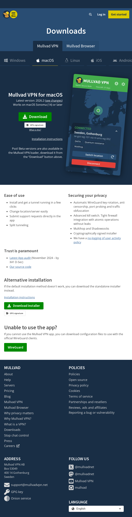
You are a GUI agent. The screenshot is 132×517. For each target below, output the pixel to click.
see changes (54, 100)
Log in (101, 14)
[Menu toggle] (14, 14)
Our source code (20, 267)
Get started (118, 14)
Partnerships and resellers (88, 402)
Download (35, 116)
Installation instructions (47, 139)
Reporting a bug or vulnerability (91, 412)
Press (8, 441)
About (8, 374)
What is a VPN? (15, 424)
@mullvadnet (81, 467)
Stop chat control (16, 435)
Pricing (9, 391)
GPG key (13, 492)
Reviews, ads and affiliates (88, 407)
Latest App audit (20, 258)
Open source (78, 380)
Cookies (74, 391)
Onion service (17, 498)
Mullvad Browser (81, 46)
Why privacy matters (19, 413)
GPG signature (35, 125)
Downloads (12, 430)
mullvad (78, 487)
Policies (74, 374)
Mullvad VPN (47, 46)
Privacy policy (79, 385)
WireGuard (15, 347)
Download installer (24, 306)
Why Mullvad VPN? (17, 418)
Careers (12, 446)
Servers (9, 385)
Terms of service (81, 396)
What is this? (35, 129)
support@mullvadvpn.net (26, 485)
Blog (7, 396)
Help (7, 380)
